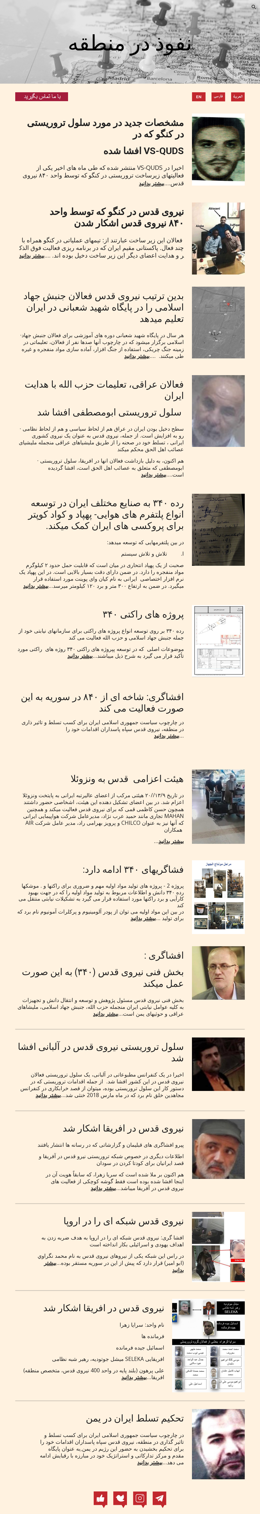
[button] (254, 7)
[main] (130, 43)
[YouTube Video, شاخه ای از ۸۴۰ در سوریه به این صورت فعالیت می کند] (218, 723)
